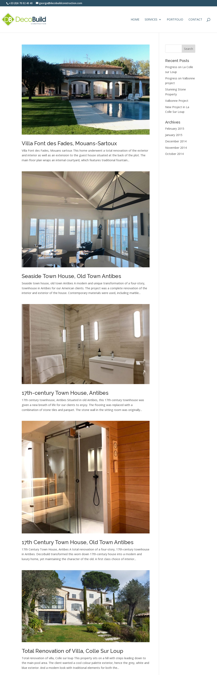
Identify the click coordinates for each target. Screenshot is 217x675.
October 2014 (174, 154)
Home (135, 19)
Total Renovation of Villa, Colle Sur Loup (72, 651)
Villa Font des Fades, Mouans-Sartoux (69, 143)
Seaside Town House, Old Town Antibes (71, 276)
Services (151, 19)
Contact (195, 19)
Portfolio (175, 19)
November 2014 (176, 148)
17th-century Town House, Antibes (65, 393)
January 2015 (173, 135)
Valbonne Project (176, 101)
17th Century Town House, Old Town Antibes (77, 542)
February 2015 (174, 128)
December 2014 (175, 141)
